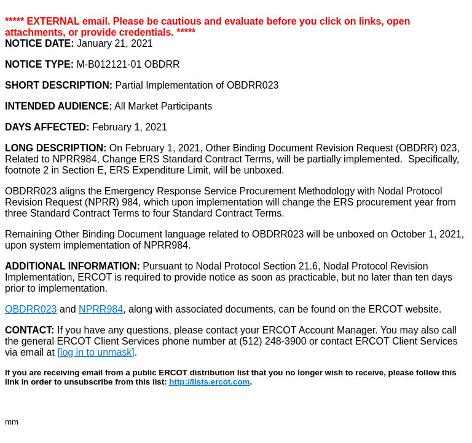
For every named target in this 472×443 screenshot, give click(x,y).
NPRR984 (101, 309)
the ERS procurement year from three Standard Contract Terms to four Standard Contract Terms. (230, 207)
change (296, 202)
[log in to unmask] (95, 352)
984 (130, 202)
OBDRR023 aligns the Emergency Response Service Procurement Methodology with (191, 191)
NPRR (102, 202)
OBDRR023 (31, 309)
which (154, 202)
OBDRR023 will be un (300, 234)
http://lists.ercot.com (209, 381)
